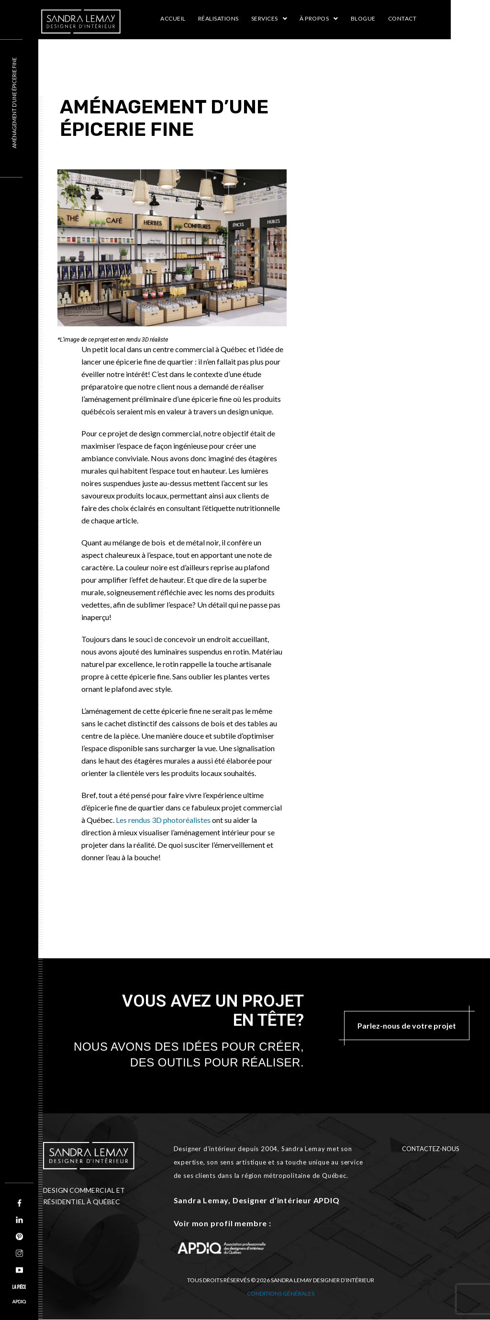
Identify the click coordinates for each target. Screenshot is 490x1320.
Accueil (173, 18)
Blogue (363, 18)
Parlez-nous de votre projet (406, 1025)
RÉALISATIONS (218, 18)
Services (269, 18)
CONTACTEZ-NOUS (430, 1149)
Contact (402, 18)
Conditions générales (280, 1293)
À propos (319, 18)
